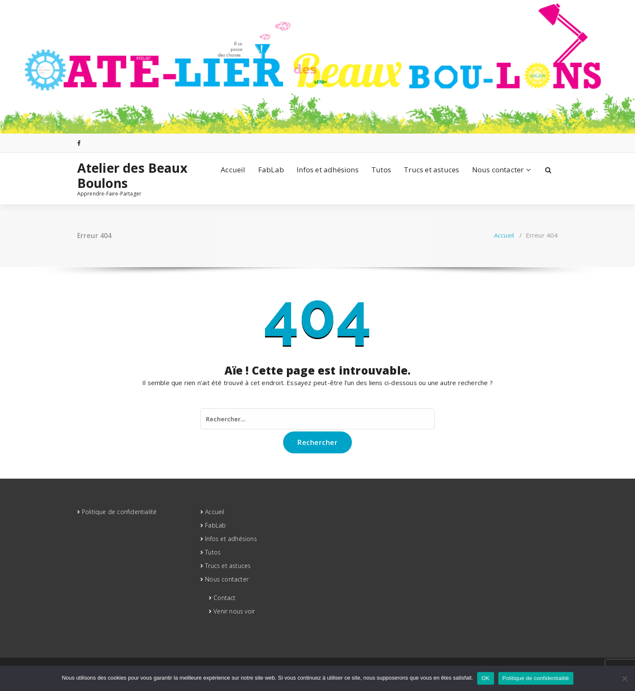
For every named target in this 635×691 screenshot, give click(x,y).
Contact (224, 598)
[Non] (624, 678)
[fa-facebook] (79, 143)
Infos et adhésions (328, 169)
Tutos (381, 169)
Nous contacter (498, 169)
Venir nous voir (234, 611)
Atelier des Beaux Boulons (132, 176)
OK (485, 678)
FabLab (271, 169)
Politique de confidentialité (119, 512)
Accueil (233, 169)
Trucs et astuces (431, 169)
